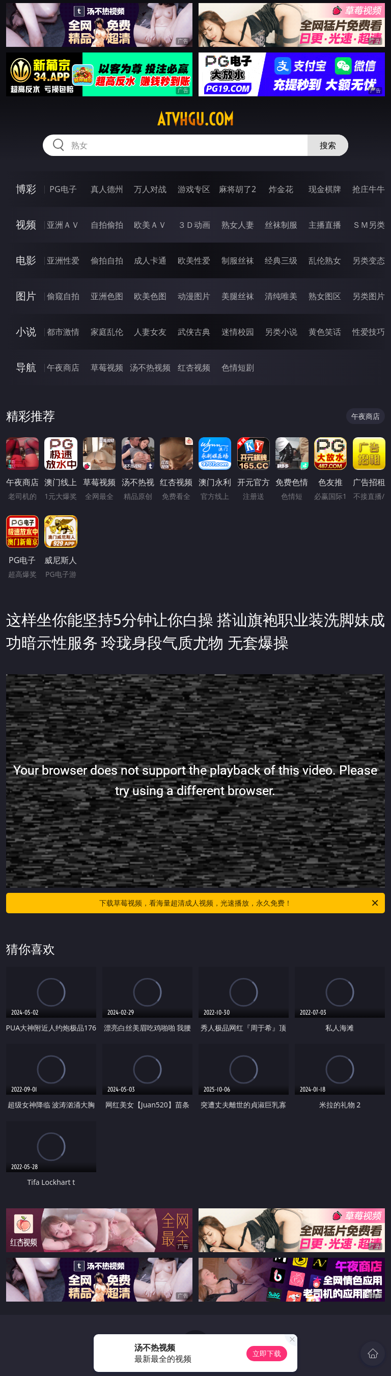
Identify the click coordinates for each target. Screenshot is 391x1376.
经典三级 (281, 260)
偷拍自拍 (107, 260)
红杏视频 (194, 367)
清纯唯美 (281, 296)
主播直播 (325, 224)
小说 (26, 331)
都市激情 (63, 331)
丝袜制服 (281, 224)
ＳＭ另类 (368, 224)
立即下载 (267, 1353)
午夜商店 (63, 367)
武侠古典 (194, 331)
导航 (26, 367)
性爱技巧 (368, 331)
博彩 (26, 189)
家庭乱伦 (107, 331)
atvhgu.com (195, 119)
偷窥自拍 (63, 296)
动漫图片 (194, 296)
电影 (26, 260)
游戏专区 (194, 189)
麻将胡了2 (237, 189)
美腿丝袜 (237, 296)
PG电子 (62, 189)
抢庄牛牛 (368, 189)
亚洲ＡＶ (63, 224)
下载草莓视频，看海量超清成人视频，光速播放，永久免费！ (239, 903)
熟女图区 (325, 296)
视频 (26, 224)
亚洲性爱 (63, 260)
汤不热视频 (150, 367)
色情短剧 (237, 367)
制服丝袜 (237, 260)
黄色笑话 (325, 331)
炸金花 (281, 189)
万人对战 (150, 189)
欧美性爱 (194, 260)
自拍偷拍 (107, 224)
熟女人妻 (237, 224)
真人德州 (107, 189)
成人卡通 (150, 260)
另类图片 (368, 296)
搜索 (328, 145)
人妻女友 (150, 331)
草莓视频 (107, 367)
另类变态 (368, 260)
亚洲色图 (107, 296)
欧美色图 (150, 296)
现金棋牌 (325, 189)
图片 (26, 296)
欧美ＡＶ (150, 224)
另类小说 (281, 331)
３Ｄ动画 (194, 224)
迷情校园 (237, 331)
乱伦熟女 (325, 260)
